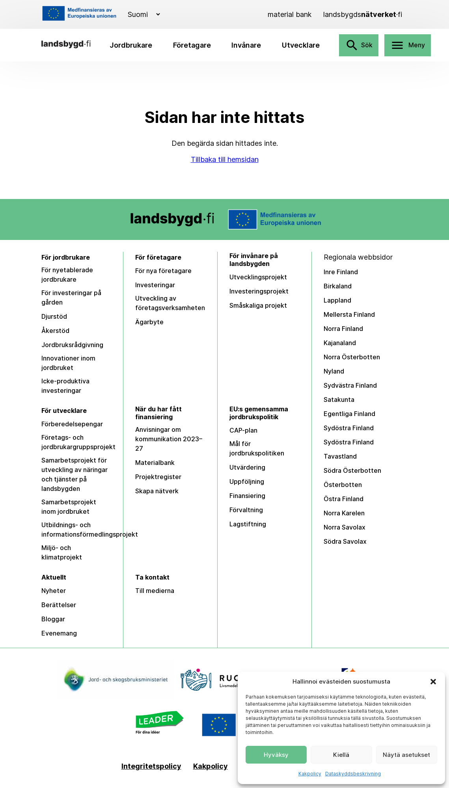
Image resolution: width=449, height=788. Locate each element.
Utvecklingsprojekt (258, 277)
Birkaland (338, 286)
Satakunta (339, 399)
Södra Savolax (345, 541)
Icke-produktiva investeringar (65, 385)
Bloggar (53, 619)
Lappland (337, 300)
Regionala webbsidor (358, 257)
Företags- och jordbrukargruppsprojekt (78, 442)
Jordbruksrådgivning (72, 345)
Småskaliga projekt (258, 305)
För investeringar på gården (71, 297)
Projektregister (158, 477)
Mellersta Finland (349, 314)
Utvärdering (247, 467)
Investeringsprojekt (259, 291)
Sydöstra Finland (349, 428)
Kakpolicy (309, 774)
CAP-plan (243, 430)
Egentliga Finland (349, 414)
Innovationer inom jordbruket (68, 363)
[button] (433, 682)
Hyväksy (276, 754)
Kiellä (341, 754)
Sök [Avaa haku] (359, 45)
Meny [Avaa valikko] (407, 45)
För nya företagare (163, 271)
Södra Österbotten (352, 470)
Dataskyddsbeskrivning (353, 774)
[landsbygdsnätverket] (362, 14)
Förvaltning (246, 510)
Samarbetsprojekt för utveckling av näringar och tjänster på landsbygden (74, 474)
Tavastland (340, 456)
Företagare (192, 45)
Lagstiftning (247, 524)
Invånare (246, 45)
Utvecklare (301, 45)
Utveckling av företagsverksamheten (170, 303)
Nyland (334, 371)
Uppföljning (246, 481)
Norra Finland (343, 329)
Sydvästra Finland (350, 385)
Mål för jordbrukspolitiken (256, 448)
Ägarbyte (149, 322)
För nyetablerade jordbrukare (67, 274)
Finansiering (247, 496)
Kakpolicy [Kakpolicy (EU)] (210, 766)
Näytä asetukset (406, 754)
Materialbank (155, 462)
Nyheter (53, 591)
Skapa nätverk (157, 491)
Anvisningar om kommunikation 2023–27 (168, 439)
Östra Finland (343, 499)
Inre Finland (341, 272)
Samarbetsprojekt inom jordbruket (68, 506)
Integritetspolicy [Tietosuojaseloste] (151, 766)
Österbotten (343, 485)
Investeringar (155, 285)
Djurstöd (54, 316)
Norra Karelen (344, 513)
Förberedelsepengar (72, 424)
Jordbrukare (131, 45)
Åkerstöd (55, 331)
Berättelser (58, 605)
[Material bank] (289, 14)
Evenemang (59, 633)
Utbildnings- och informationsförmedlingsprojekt (89, 529)
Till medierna (154, 591)
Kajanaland (340, 343)
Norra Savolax (344, 527)
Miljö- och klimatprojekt (61, 552)
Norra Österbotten (352, 357)
